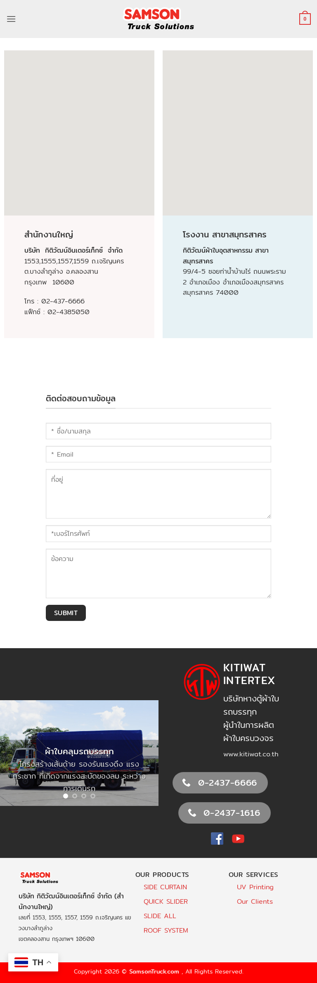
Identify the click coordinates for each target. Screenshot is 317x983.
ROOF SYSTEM (166, 930)
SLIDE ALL (160, 916)
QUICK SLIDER (166, 901)
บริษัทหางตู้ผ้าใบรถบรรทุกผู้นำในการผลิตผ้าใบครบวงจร (251, 718)
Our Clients (255, 901)
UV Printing (255, 887)
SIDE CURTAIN (165, 887)
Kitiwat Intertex (249, 674)
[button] (11, 19)
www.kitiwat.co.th (250, 754)
